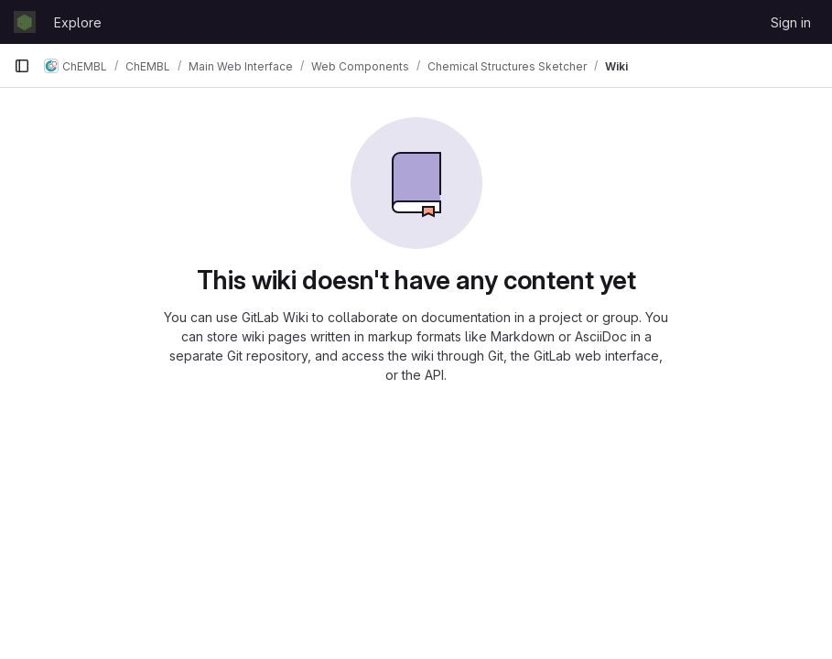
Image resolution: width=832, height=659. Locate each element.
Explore (78, 22)
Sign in (791, 22)
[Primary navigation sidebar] (22, 66)
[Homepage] (24, 22)
